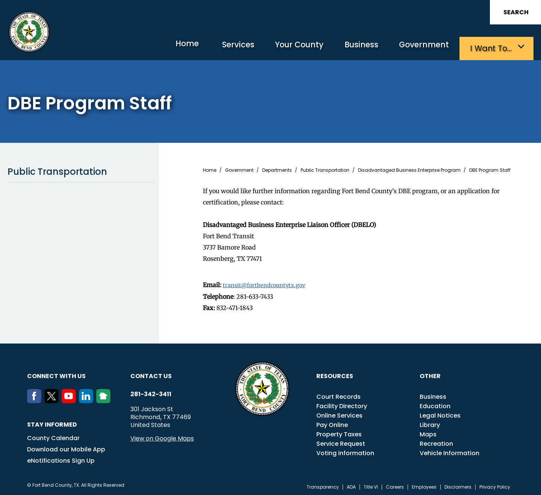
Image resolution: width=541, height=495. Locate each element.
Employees (424, 485)
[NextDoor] (104, 399)
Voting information (345, 451)
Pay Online (332, 423)
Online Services (339, 413)
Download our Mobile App (66, 447)
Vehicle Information (449, 451)
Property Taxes (339, 432)
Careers (395, 485)
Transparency (323, 485)
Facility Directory (341, 404)
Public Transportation (81, 170)
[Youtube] (70, 399)
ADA (351, 485)
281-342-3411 (150, 392)
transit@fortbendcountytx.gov (267, 283)
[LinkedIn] (87, 399)
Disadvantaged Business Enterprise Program (409, 168)
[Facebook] (35, 399)
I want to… (492, 47)
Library (430, 423)
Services (219, 47)
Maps (428, 432)
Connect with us (56, 374)
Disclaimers (457, 485)
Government (421, 47)
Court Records (338, 395)
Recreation (436, 441)
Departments (277, 168)
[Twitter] (53, 399)
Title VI (371, 485)
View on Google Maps (162, 436)
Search (516, 12)
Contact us (151, 374)
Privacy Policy (494, 485)
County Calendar (53, 436)
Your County (285, 47)
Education (435, 404)
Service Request (340, 441)
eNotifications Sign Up (61, 458)
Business (353, 47)
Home (163, 47)
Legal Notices (440, 413)
